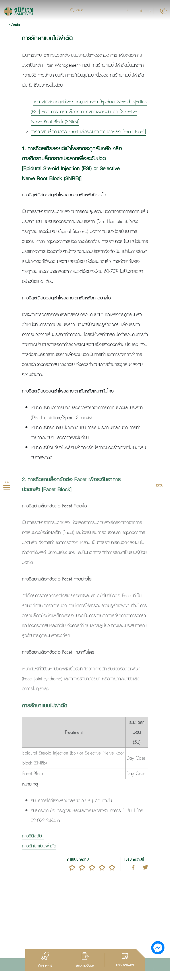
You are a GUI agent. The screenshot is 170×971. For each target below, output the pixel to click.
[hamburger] (6, 488)
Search (124, 10)
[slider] (92, 867)
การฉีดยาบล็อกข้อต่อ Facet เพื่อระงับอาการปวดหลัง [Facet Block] (88, 131)
